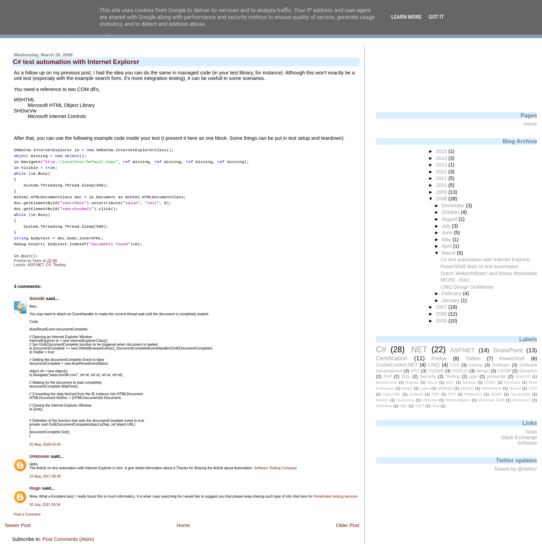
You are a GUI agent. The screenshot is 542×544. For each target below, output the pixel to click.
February (452, 293)
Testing (59, 258)
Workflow (384, 406)
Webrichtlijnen (458, 400)
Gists (531, 432)
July (447, 226)
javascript (496, 376)
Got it (436, 17)
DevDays (512, 382)
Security (428, 376)
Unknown (39, 449)
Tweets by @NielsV (515, 469)
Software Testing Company (275, 461)
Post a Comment (27, 507)
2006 (442, 314)
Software (501, 365)
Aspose (412, 382)
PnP (387, 376)
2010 (442, 185)
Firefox (439, 358)
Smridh (37, 291)
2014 (442, 158)
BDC (450, 382)
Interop (476, 365)
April (447, 246)
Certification (392, 358)
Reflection (473, 394)
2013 (442, 164)
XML (403, 406)
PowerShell (512, 358)
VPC (415, 370)
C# (48, 258)
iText (435, 406)
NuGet (515, 388)
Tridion (473, 358)
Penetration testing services (335, 489)
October (451, 212)
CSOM (504, 370)
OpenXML (392, 394)
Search (382, 400)
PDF (436, 394)
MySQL (467, 388)
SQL (405, 376)
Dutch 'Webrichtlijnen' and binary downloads (489, 273)
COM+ (490, 382)
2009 (442, 192)
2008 (442, 198)
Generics (528, 370)
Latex (425, 388)
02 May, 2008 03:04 (45, 437)
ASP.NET (36, 258)
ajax (473, 376)
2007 (442, 307)
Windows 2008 (491, 400)
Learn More (406, 17)
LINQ (434, 365)
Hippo (407, 388)
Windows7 (521, 400)
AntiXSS (522, 376)
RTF (452, 394)
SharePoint (507, 350)
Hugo (35, 481)
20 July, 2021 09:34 (44, 498)
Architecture (386, 382)
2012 (442, 171)
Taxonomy (405, 400)
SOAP (496, 394)
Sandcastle (520, 394)
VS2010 (460, 370)
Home (183, 518)
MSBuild (445, 388)
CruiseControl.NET (397, 365)
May (447, 239)
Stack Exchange (519, 437)
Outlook (416, 394)
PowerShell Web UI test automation (479, 266)
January (451, 300)
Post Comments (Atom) (68, 532)
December (454, 205)
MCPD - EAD (455, 280)
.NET (418, 349)
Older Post (347, 518)
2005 (442, 321)
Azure (432, 382)
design (482, 370)
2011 (442, 178)
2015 (442, 151)
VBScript (430, 400)
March (449, 253)
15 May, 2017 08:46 (45, 469)
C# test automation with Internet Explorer (485, 259)
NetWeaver (491, 388)
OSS (533, 388)
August (450, 219)
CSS (454, 365)
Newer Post (17, 518)
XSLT (419, 406)
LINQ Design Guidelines (467, 287)
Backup (469, 382)
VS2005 (436, 370)
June (448, 232)
